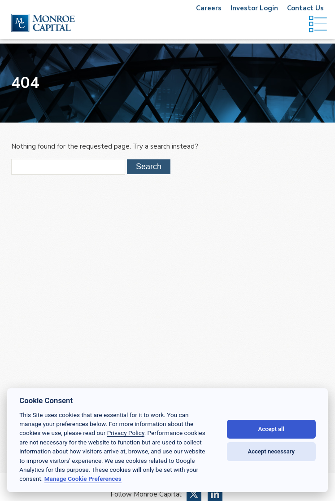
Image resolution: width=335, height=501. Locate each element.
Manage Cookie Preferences (83, 478)
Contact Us (305, 8)
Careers (209, 8)
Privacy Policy (125, 432)
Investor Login (254, 8)
